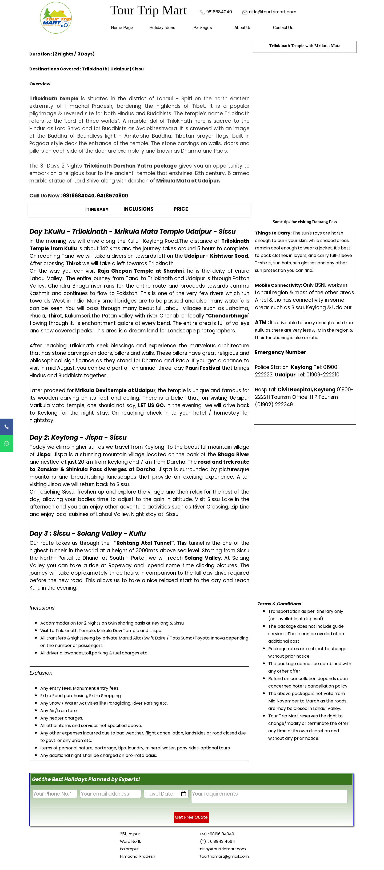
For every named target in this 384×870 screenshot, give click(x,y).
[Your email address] (110, 794)
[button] (219, 11)
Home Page (122, 27)
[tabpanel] (222, 11)
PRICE (181, 209)
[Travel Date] (166, 794)
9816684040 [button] (78, 195)
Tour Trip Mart (148, 10)
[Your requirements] (269, 796)
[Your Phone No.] (54, 794)
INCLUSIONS (138, 209)
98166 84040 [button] (222, 834)
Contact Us (283, 27)
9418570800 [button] (112, 195)
